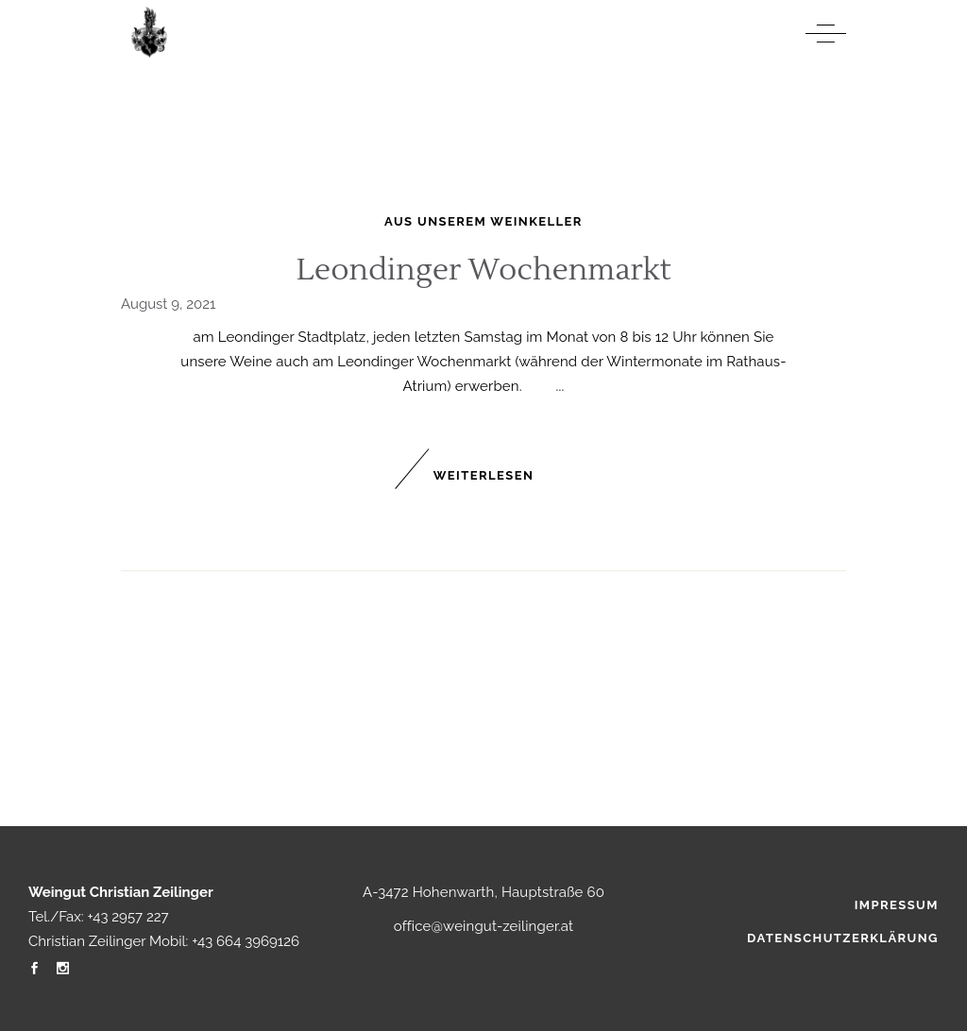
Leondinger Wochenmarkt (483, 269)
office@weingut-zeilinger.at (484, 926)
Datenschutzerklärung (843, 938)
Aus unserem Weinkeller (483, 221)
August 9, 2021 (168, 304)
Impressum (897, 905)
